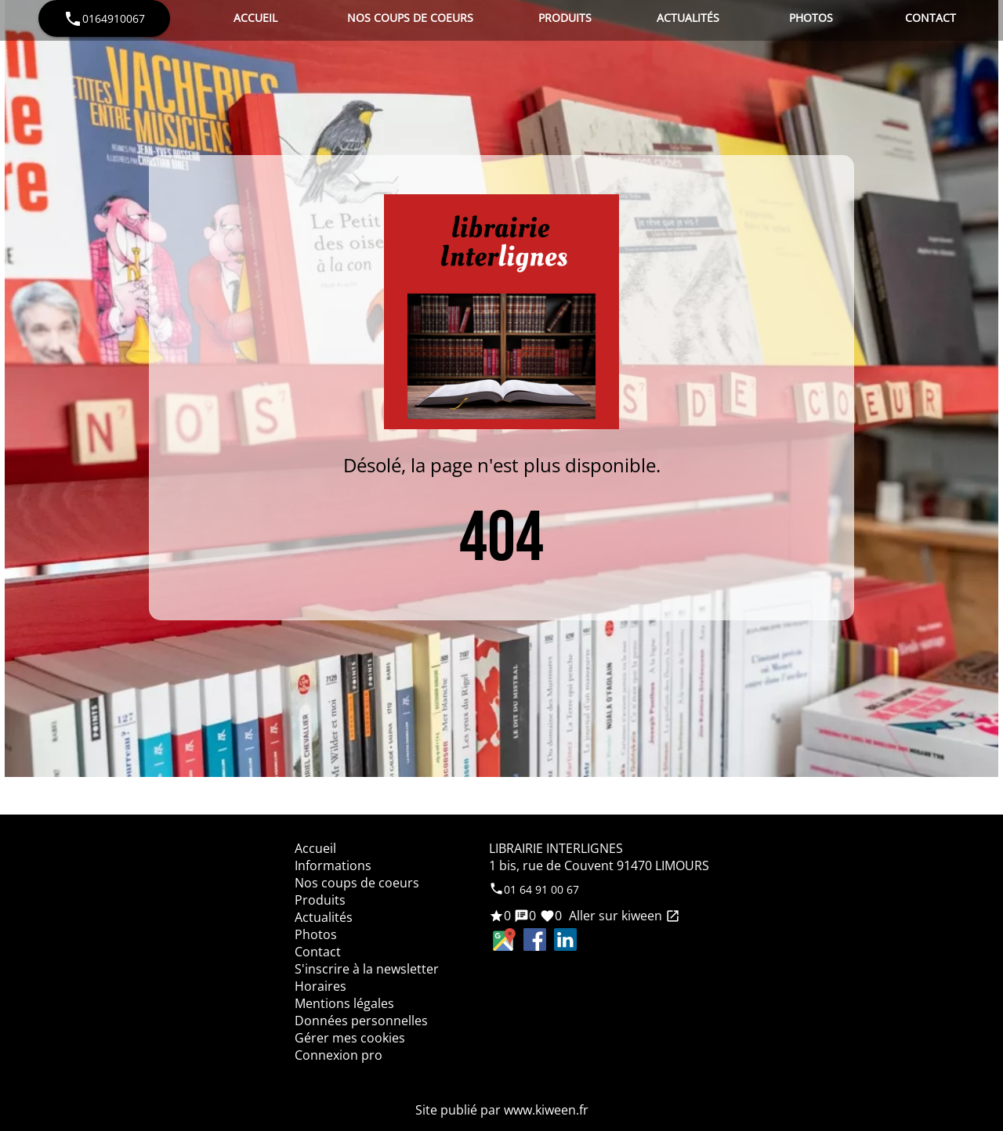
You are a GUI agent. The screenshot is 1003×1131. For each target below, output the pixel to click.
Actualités (688, 17)
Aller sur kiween (623, 915)
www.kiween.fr (546, 1109)
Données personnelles (361, 1020)
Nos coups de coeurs (410, 17)
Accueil (255, 17)
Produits (565, 17)
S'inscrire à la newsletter (367, 968)
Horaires (320, 986)
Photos (811, 17)
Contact (930, 17)
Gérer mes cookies (350, 1037)
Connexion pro (338, 1055)
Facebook (534, 939)
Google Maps (504, 939)
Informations (333, 865)
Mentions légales (344, 1003)
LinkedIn (565, 939)
